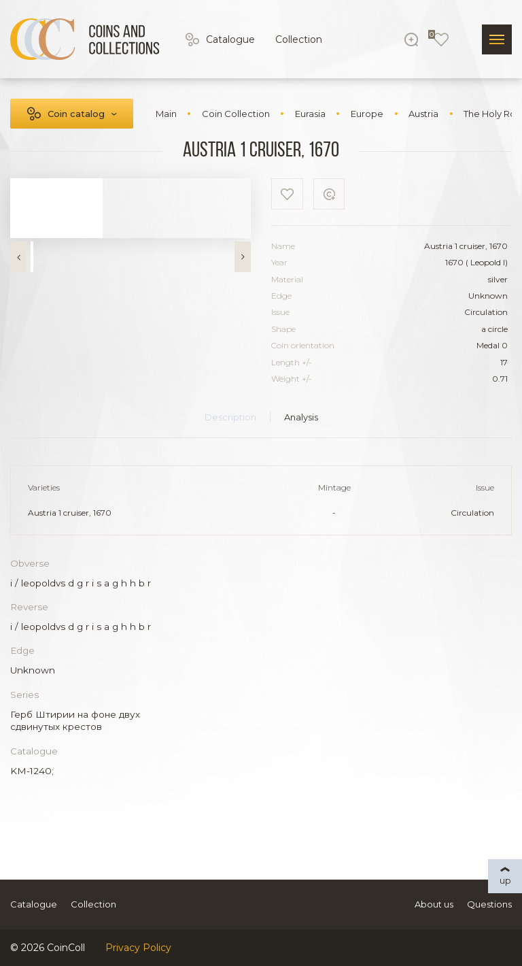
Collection (298, 39)
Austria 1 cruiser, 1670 (69, 512)
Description (230, 417)
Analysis (301, 417)
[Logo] (85, 39)
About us (434, 904)
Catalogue (230, 39)
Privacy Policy (138, 947)
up (505, 880)
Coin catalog (76, 113)
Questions (489, 904)
